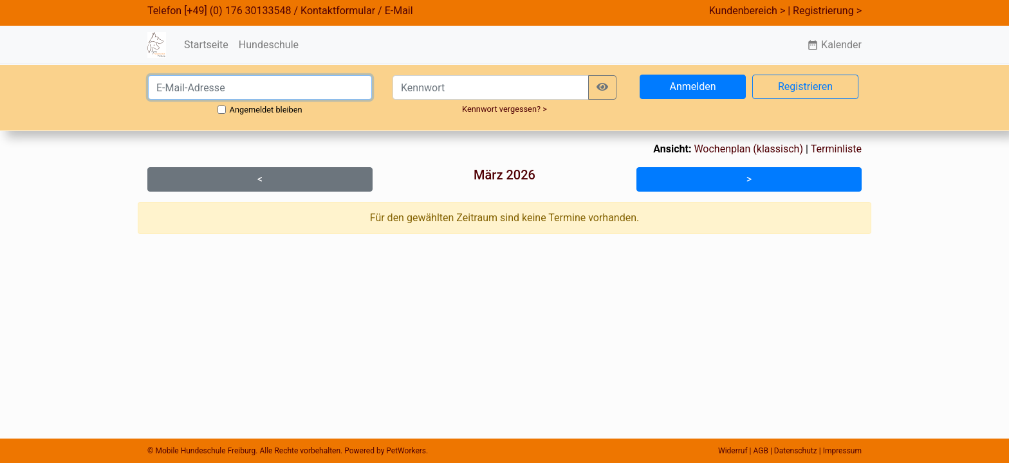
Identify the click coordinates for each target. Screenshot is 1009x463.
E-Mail (399, 11)
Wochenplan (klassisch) (748, 149)
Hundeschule (269, 45)
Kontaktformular (338, 11)
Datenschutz (795, 450)
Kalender (834, 45)
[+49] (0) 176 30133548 (237, 11)
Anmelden (692, 86)
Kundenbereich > (747, 11)
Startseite (206, 45)
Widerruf (733, 450)
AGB (761, 450)
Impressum (842, 450)
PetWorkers (406, 450)
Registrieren (805, 86)
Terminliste (836, 149)
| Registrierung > (825, 11)
